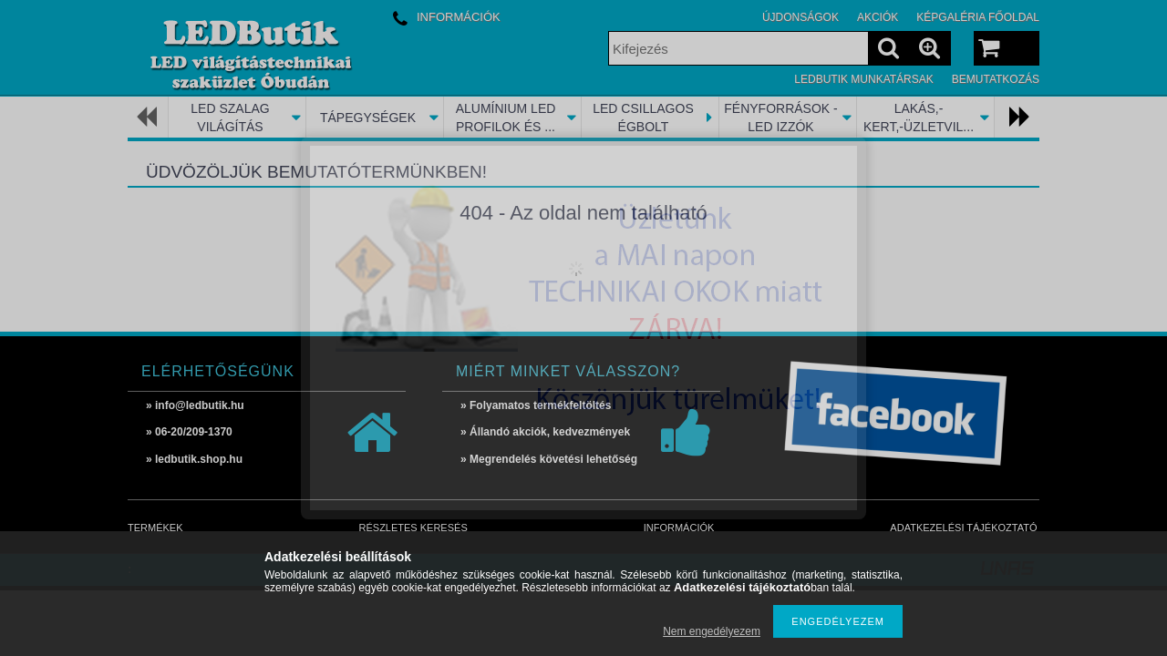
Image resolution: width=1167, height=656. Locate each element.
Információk (679, 527)
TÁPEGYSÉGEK (368, 117)
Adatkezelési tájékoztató (963, 527)
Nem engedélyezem (711, 631)
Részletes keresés (413, 527)
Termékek (155, 527)
